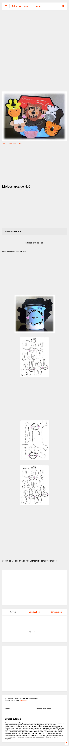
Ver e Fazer (23, 700)
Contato (7, 708)
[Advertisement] (34, 31)
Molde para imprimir (26, 6)
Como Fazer (12, 143)
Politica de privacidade (43, 708)
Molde (20, 143)
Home (4, 143)
